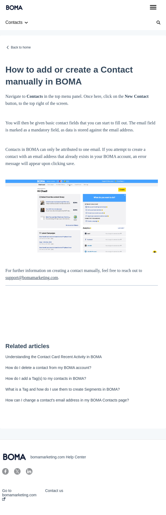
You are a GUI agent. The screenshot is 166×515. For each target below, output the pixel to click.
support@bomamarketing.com (31, 277)
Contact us (54, 490)
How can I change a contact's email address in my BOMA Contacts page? (67, 400)
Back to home (21, 47)
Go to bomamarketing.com (19, 494)
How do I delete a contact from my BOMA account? (48, 367)
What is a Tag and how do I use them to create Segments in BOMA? (62, 389)
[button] (153, 7)
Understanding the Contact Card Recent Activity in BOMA (53, 357)
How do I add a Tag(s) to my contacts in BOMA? (45, 378)
